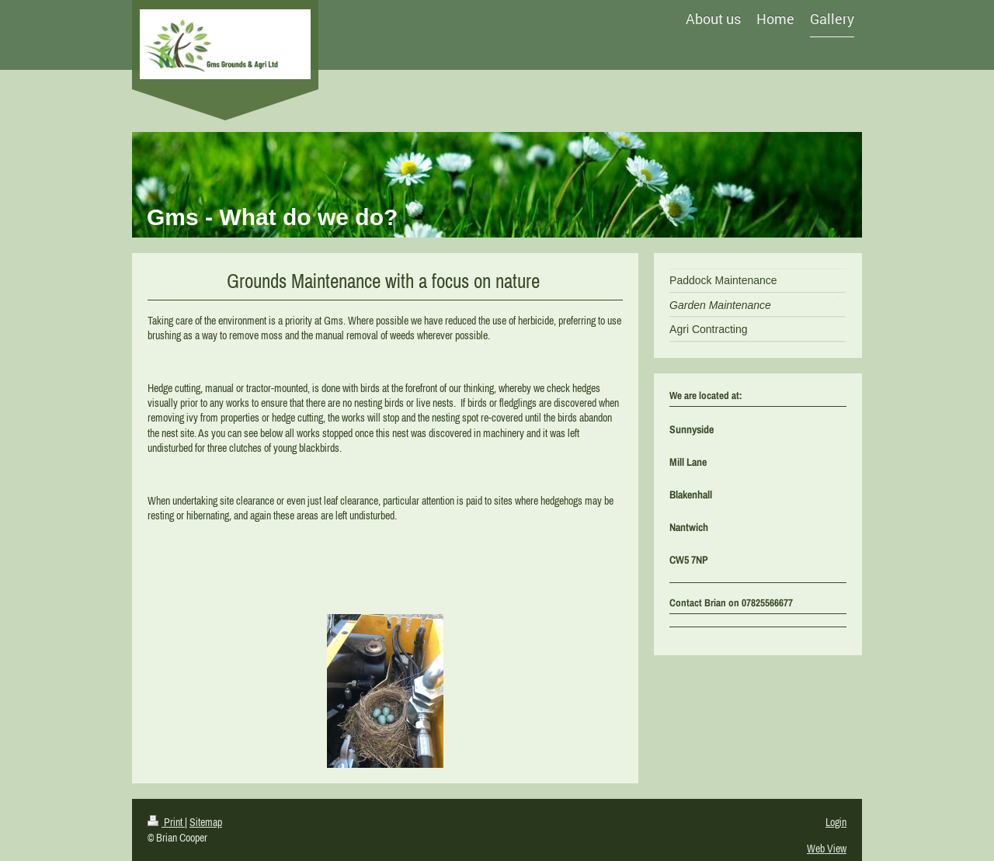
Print (166, 822)
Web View (826, 848)
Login (835, 822)
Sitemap (205, 822)
